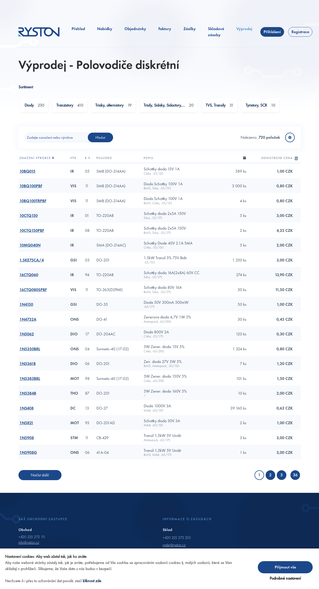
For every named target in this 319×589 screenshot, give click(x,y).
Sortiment (25, 89)
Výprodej (244, 30)
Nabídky (104, 30)
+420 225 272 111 (31, 538)
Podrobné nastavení (285, 578)
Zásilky (189, 30)
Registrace (300, 33)
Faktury (164, 30)
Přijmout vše (285, 567)
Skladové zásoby (216, 33)
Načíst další (40, 477)
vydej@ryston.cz (174, 546)
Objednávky (135, 30)
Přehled (78, 30)
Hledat (100, 139)
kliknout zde (92, 580)
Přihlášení (272, 33)
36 (295, 477)
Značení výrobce (36, 160)
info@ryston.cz (28, 544)
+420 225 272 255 (177, 539)
